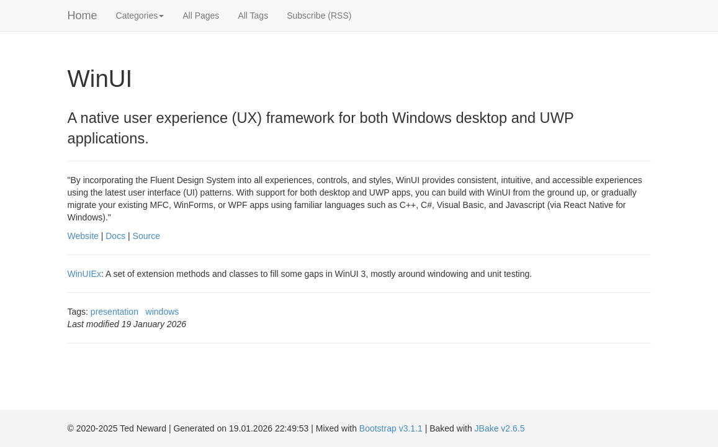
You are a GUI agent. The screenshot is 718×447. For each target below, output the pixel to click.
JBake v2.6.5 (500, 428)
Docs (115, 236)
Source (146, 236)
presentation (114, 312)
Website (83, 236)
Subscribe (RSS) (319, 15)
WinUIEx (84, 274)
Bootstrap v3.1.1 (391, 428)
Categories (140, 15)
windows (162, 312)
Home (82, 15)
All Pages (200, 15)
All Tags (253, 15)
